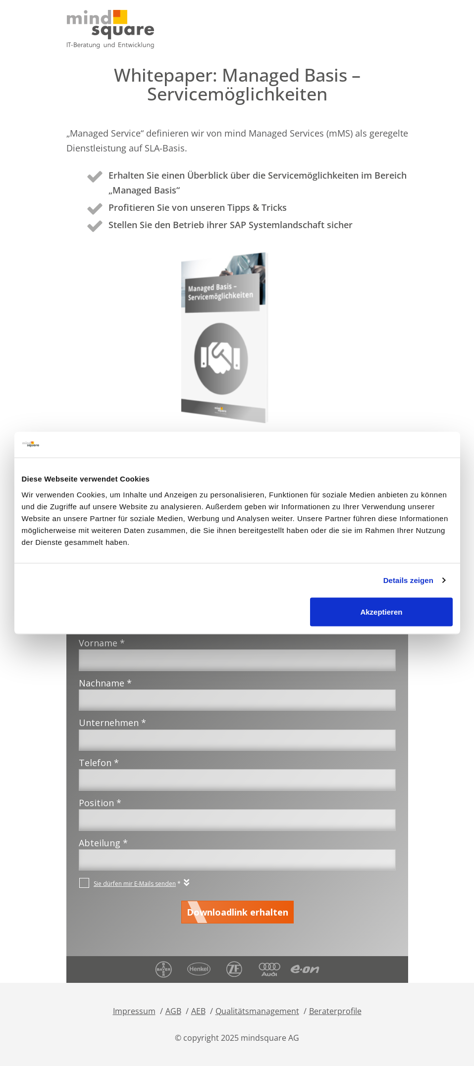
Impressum (134, 1011)
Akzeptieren (381, 611)
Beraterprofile (335, 1011)
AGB (173, 1011)
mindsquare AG (270, 1037)
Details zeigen (408, 580)
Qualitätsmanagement (257, 1011)
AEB (198, 1011)
